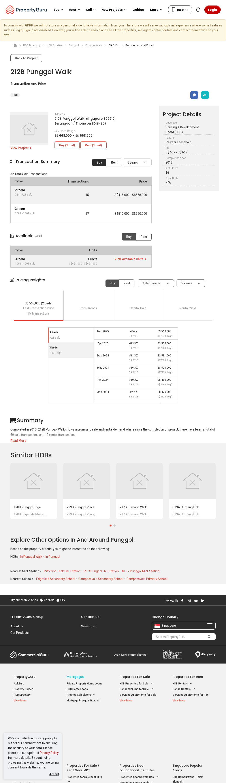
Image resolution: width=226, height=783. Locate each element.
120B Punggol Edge (27, 507)
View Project (21, 148)
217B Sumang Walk (133, 507)
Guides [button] (138, 9)
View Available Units (131, 259)
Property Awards (80, 654)
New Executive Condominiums (32, 727)
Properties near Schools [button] (137, 732)
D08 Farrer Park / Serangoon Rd (192, 746)
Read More (18, 440)
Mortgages (76, 677)
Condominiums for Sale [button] (136, 689)
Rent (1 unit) (93, 145)
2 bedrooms (151, 283)
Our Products (19, 632)
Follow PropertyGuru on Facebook (182, 600)
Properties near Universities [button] (139, 726)
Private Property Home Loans (84, 683)
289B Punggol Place (80, 507)
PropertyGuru (25, 677)
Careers (15, 639)
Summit (131, 654)
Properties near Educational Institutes (137, 717)
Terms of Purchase (112, 773)
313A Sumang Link (186, 507)
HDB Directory (22, 694)
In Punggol (52, 556)
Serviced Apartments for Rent (191, 694)
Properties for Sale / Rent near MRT (83, 717)
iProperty (205, 654)
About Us (16, 626)
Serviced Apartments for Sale (138, 694)
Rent (114, 162)
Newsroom (88, 626)
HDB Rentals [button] (182, 683)
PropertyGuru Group (26, 617)
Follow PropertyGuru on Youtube (196, 600)
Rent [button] (75, 9)
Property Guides (23, 689)
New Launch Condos (26, 721)
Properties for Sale (135, 677)
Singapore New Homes (32, 715)
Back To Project (26, 58)
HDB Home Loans (77, 689)
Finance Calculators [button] (81, 695)
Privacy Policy (49, 753)
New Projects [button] (115, 9)
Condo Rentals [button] (184, 689)
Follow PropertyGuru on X (209, 600)
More (157, 9)
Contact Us (90, 617)
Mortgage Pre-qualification (83, 700)
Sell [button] (91, 9)
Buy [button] (58, 9)
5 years (133, 162)
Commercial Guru (29, 654)
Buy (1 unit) (67, 145)
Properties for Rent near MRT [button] (84, 739)
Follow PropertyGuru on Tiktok (214, 600)
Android (47, 600)
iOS (60, 600)
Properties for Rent (188, 677)
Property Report (172, 654)
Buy (99, 162)
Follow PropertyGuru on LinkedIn (202, 600)
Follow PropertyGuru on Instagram (189, 600)
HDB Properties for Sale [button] (136, 683)
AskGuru (19, 683)
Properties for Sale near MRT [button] (84, 729)
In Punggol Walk (31, 556)
